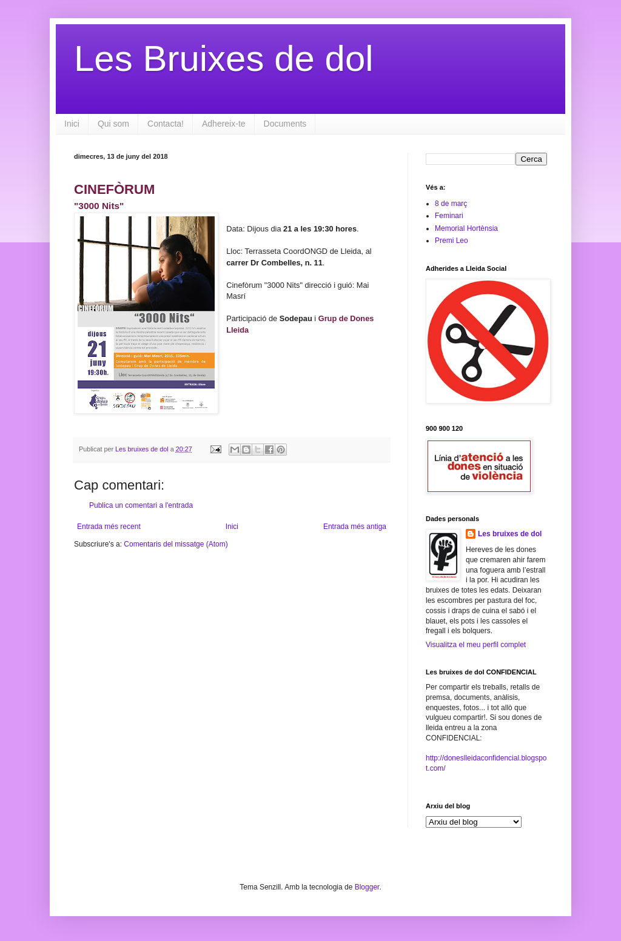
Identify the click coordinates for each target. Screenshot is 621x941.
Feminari (449, 215)
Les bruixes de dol (510, 534)
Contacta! (165, 123)
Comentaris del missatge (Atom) (175, 544)
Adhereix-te (224, 123)
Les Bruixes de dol (224, 58)
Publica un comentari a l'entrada (141, 505)
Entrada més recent (109, 526)
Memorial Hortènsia (466, 228)
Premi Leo (451, 240)
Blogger (367, 887)
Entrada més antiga (354, 526)
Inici (71, 123)
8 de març (451, 203)
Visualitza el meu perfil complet (476, 644)
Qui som (113, 123)
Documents (285, 123)
